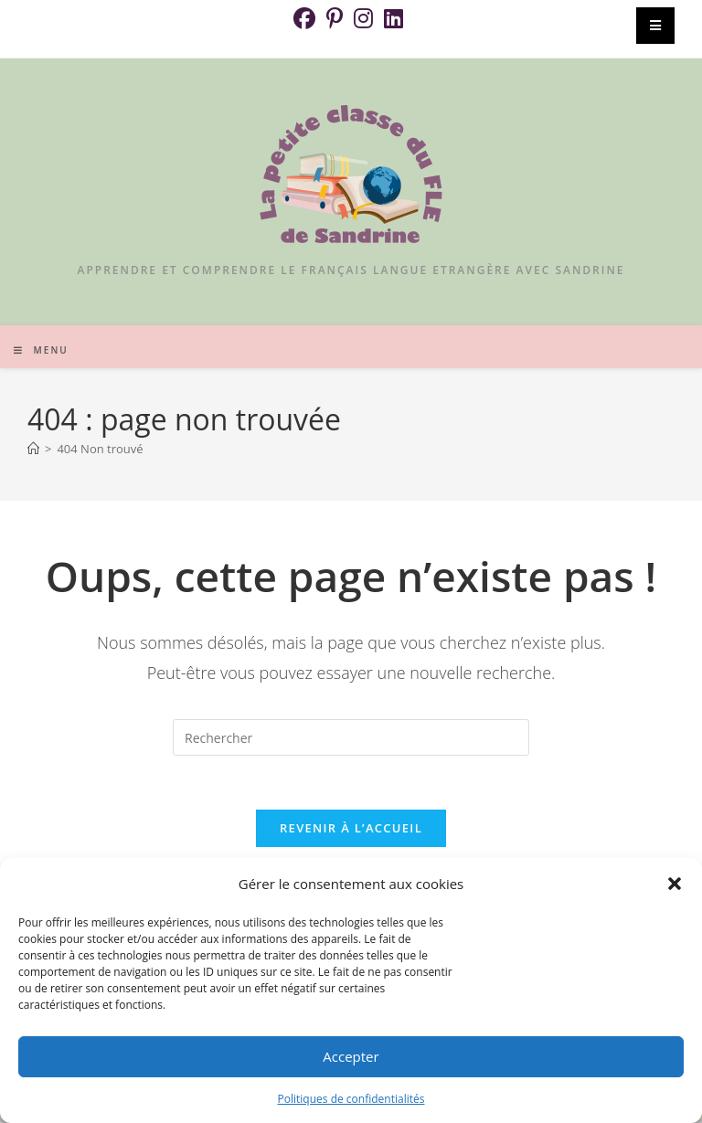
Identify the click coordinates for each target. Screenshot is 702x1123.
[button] (674, 883)
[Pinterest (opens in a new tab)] (334, 18)
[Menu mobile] (41, 350)
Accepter (350, 1056)
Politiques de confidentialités (351, 1099)
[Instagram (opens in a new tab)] (363, 18)
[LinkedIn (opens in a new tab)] (393, 18)
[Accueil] (33, 448)
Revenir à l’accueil (351, 829)
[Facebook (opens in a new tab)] (307, 18)
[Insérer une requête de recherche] (351, 737)
